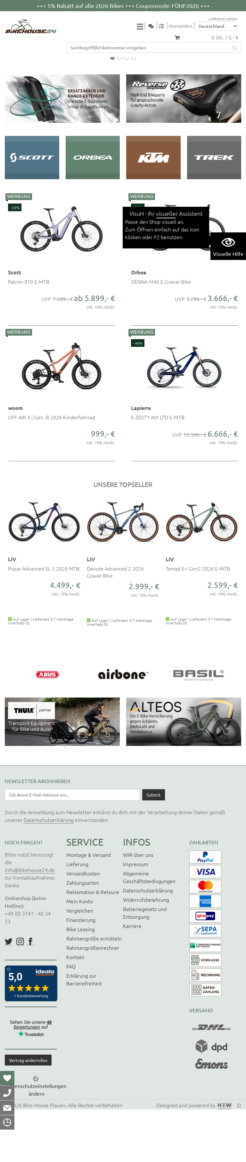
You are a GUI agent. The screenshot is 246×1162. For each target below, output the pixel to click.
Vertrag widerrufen (28, 1112)
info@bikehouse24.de (30, 921)
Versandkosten (83, 925)
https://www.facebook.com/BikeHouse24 (30, 994)
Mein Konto (79, 953)
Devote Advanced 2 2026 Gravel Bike (115, 624)
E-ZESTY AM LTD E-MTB (157, 469)
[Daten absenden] (153, 847)
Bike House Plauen (44, 1157)
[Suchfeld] (147, 47)
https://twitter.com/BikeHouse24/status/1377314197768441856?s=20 (8, 994)
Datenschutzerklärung (49, 871)
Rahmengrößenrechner (92, 999)
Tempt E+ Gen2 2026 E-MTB (198, 620)
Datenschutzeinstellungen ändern (36, 1142)
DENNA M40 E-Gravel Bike (161, 334)
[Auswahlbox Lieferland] (216, 26)
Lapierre (141, 460)
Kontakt (75, 1009)
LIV (12, 611)
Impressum (135, 916)
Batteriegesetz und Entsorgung (145, 964)
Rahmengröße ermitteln (94, 990)
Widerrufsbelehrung (146, 951)
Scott (14, 324)
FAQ (71, 1018)
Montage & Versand (88, 906)
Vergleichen (79, 962)
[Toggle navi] (141, 26)
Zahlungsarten (82, 934)
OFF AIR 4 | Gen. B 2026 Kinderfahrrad (51, 469)
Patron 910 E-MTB (28, 334)
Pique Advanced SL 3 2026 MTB (43, 620)
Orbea (138, 324)
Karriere (132, 978)
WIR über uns (138, 906)
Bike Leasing (80, 981)
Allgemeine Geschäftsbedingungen (149, 929)
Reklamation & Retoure (92, 944)
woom (15, 460)
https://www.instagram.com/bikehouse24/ (20, 994)
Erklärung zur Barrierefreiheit (84, 1031)
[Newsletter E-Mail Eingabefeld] (72, 847)
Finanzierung (80, 971)
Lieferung (77, 916)
